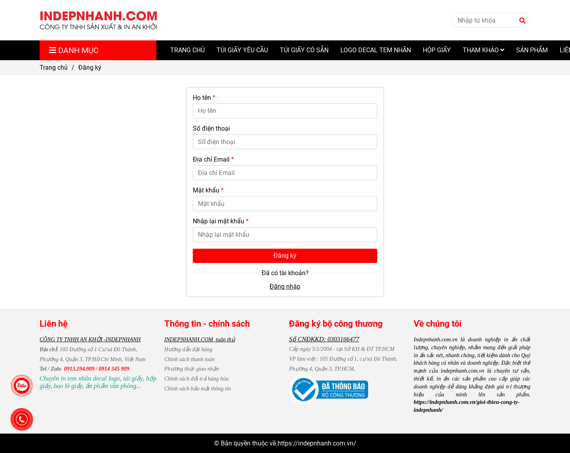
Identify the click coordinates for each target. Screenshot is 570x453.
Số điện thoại (211, 128)
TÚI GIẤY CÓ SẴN (304, 50)
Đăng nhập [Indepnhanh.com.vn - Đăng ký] (285, 286)
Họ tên (204, 97)
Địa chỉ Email (213, 159)
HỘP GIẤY (437, 50)
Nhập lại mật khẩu (221, 221)
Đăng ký (285, 255)
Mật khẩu (208, 190)
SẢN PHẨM (532, 50)
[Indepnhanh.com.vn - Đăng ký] (99, 20)
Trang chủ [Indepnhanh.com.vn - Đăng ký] (54, 67)
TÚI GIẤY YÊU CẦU (242, 50)
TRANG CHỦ (187, 50)
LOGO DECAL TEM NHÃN (375, 50)
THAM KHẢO (483, 50)
